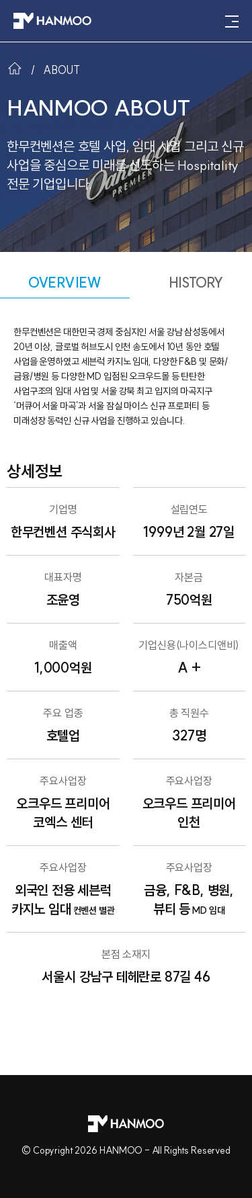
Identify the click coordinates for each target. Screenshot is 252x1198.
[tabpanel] (126, 662)
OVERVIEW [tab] (64, 282)
